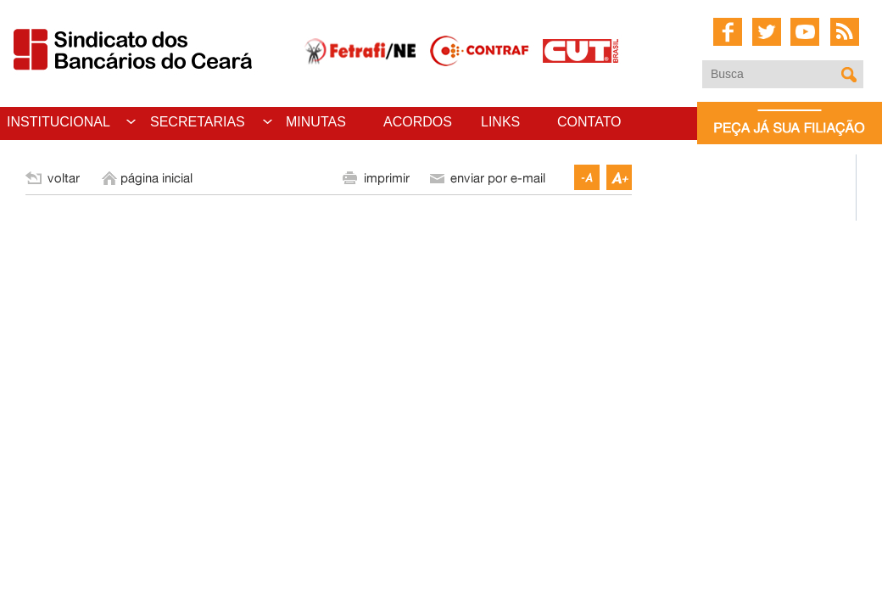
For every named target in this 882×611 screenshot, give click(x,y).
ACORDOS (417, 122)
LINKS (500, 122)
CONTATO (589, 122)
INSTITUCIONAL (58, 122)
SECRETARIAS (197, 122)
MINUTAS (316, 122)
